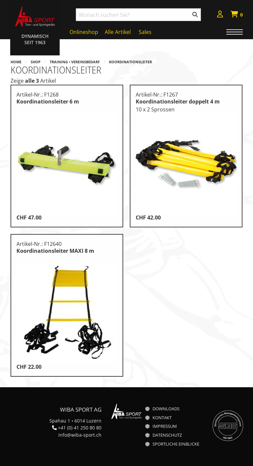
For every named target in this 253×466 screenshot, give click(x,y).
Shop (36, 61)
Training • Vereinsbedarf (75, 61)
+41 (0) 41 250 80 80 (79, 427)
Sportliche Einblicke (176, 444)
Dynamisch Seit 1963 (34, 39)
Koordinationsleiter (130, 61)
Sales (145, 32)
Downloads (166, 409)
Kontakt (162, 418)
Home (16, 61)
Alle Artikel (118, 32)
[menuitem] (220, 15)
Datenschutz (167, 435)
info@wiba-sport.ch (79, 435)
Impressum (165, 426)
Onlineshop (84, 32)
